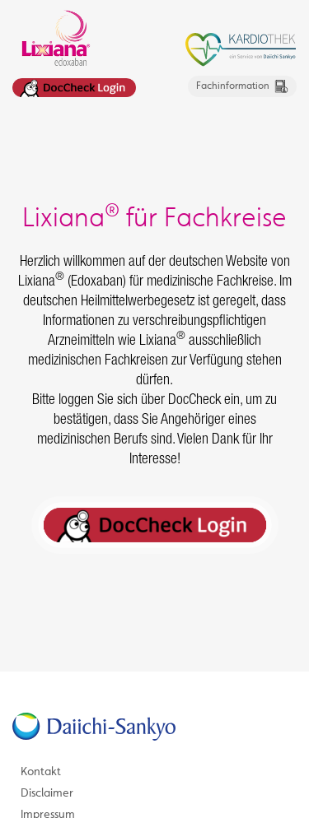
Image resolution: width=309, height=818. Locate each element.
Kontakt (41, 778)
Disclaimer (47, 800)
